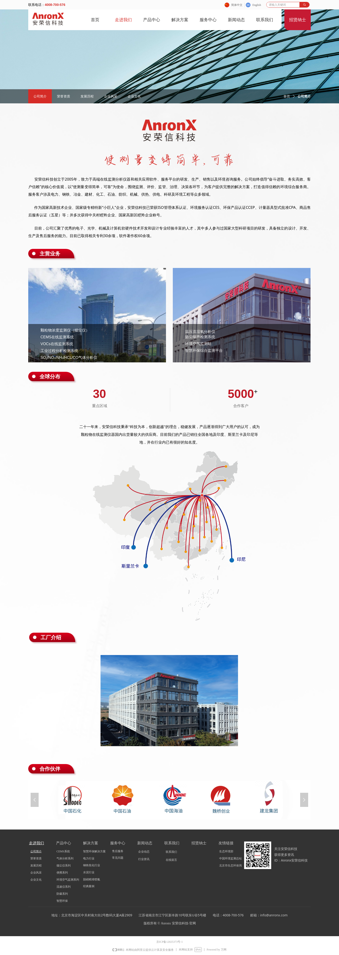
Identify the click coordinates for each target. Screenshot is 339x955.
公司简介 (304, 96)
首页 (286, 96)
